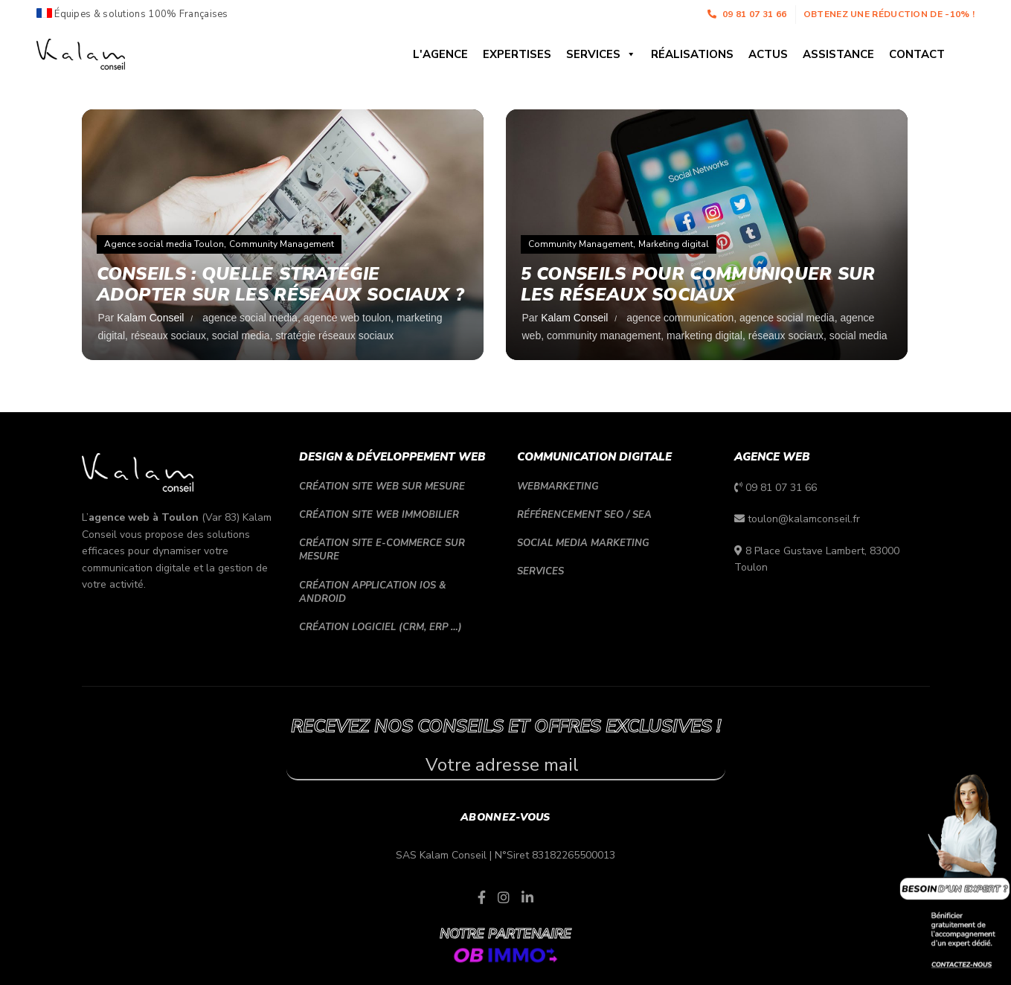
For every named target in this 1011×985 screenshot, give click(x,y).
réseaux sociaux (168, 335)
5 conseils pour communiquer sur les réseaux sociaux (699, 284)
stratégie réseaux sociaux (334, 335)
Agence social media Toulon (164, 244)
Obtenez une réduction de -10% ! (889, 14)
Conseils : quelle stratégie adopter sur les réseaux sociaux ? (282, 284)
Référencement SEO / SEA (584, 515)
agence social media (250, 318)
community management (604, 335)
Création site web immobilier (379, 515)
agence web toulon (347, 318)
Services (601, 54)
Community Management (281, 244)
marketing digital (704, 335)
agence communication (680, 318)
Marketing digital (673, 244)
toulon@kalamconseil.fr (804, 519)
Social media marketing (583, 543)
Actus (768, 54)
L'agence (440, 54)
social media (241, 335)
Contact (917, 54)
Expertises (517, 54)
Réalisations (692, 54)
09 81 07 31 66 (747, 14)
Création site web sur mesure (382, 486)
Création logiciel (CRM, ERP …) (380, 627)
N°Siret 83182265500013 (555, 855)
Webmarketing (558, 486)
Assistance (838, 54)
